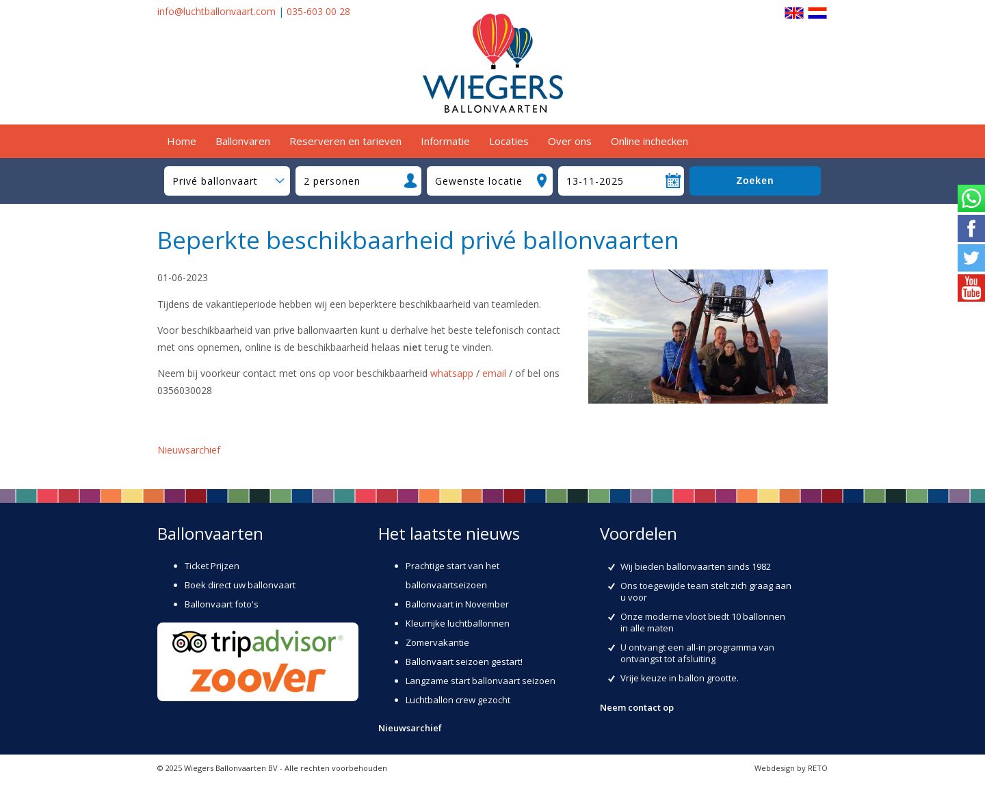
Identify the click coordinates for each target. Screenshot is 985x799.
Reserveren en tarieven (345, 141)
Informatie (445, 141)
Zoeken (755, 180)
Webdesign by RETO (791, 768)
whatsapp (451, 373)
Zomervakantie (437, 642)
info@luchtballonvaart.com (216, 11)
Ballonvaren (242, 141)
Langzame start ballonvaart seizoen (480, 680)
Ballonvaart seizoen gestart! (464, 661)
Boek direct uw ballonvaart (240, 585)
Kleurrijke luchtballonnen (458, 623)
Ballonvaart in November (457, 604)
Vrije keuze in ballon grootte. (679, 678)
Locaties (509, 141)
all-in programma (721, 647)
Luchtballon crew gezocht (458, 700)
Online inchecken (649, 141)
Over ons (570, 141)
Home (181, 141)
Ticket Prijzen (212, 566)
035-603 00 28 (318, 11)
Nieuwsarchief (188, 449)
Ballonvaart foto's (222, 604)
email (494, 373)
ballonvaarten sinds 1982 (718, 566)
